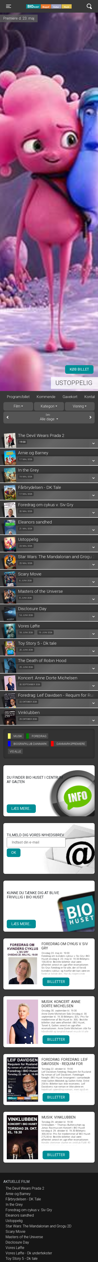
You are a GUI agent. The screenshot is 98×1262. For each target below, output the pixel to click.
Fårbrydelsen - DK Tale (23, 1199)
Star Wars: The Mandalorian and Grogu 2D (38, 1226)
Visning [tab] (78, 406)
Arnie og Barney (18, 1194)
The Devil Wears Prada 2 (25, 1188)
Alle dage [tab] (49, 417)
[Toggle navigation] (8, 6)
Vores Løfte (15, 1248)
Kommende (46, 397)
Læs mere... (21, 808)
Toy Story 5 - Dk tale (22, 1258)
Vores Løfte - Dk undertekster (29, 1253)
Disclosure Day (17, 1242)
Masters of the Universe (24, 1237)
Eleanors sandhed (20, 1215)
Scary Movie (15, 1231)
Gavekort (70, 397)
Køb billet (79, 369)
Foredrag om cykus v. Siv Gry (29, 1210)
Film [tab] (17, 406)
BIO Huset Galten (45, 6)
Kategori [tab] (47, 406)
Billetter (56, 982)
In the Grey (14, 1204)
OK (13, 852)
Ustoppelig (73, 383)
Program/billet (18, 397)
